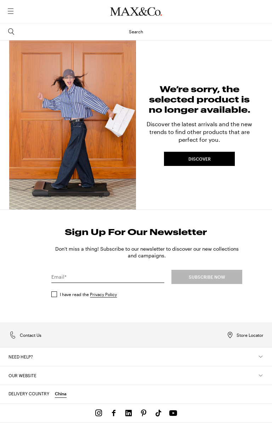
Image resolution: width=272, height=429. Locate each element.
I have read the (88, 294)
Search (75, 31)
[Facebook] (113, 413)
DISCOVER (199, 158)
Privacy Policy (103, 294)
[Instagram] (99, 413)
